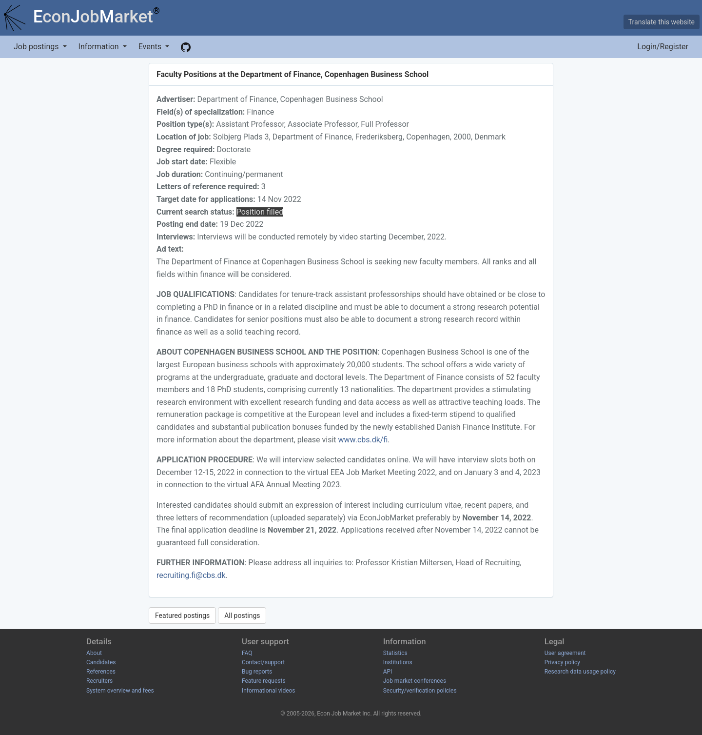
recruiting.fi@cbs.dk (191, 575)
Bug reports (257, 671)
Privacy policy (562, 662)
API (387, 671)
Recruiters (99, 680)
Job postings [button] (37, 46)
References (101, 671)
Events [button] (150, 46)
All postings (242, 615)
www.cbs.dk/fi (363, 439)
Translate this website (661, 22)
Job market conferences (414, 680)
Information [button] (99, 46)
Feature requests (264, 680)
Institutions (397, 662)
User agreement (565, 653)
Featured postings (182, 615)
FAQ (247, 653)
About (94, 653)
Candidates (101, 662)
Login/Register (662, 46)
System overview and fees (120, 690)
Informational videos (268, 690)
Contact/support (263, 662)
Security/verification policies (420, 690)
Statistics (395, 653)
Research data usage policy (580, 671)
